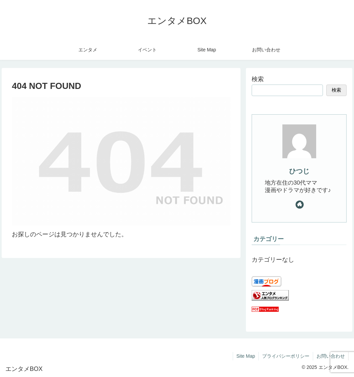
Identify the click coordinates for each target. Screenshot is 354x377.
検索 (258, 79)
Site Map (245, 356)
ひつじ (299, 171)
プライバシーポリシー (285, 356)
